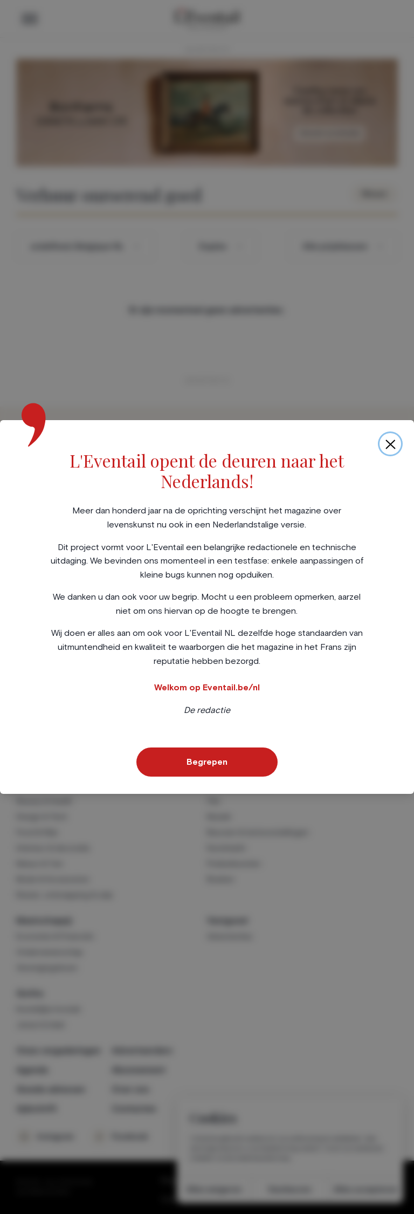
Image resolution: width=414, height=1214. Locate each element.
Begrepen (207, 762)
